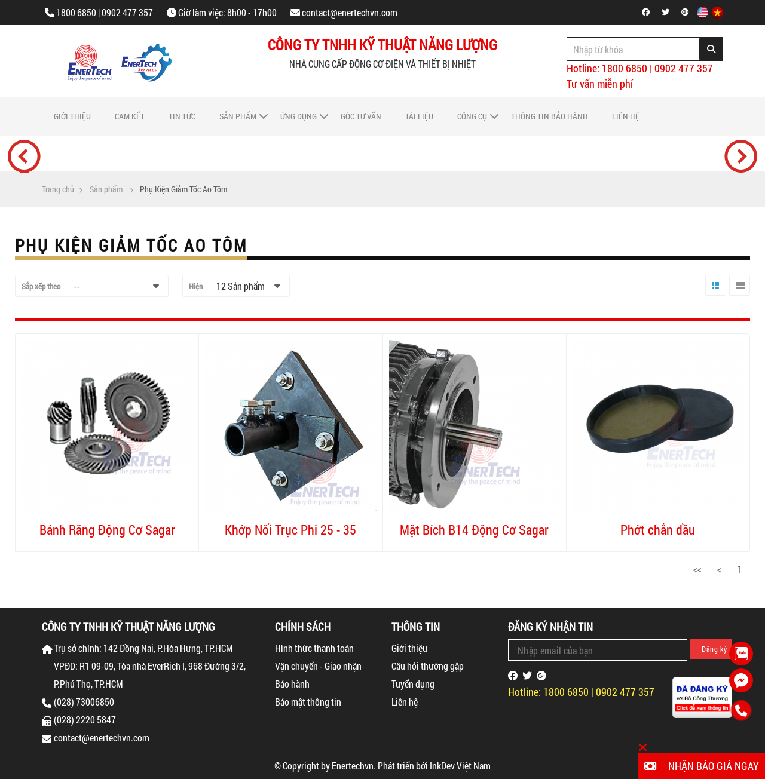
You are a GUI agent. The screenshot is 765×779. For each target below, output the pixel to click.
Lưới (713, 295)
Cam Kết (130, 116)
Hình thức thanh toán (314, 648)
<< (697, 569)
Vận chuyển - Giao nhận (318, 666)
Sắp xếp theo (41, 286)
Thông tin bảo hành (549, 116)
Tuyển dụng (412, 683)
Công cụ (472, 116)
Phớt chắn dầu (657, 529)
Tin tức (182, 116)
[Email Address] (597, 650)
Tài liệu (419, 116)
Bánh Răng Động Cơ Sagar (107, 529)
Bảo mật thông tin (308, 701)
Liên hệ (625, 116)
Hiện (196, 286)
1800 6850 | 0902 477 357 (104, 12)
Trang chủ (58, 189)
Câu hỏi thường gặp (427, 666)
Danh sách (738, 295)
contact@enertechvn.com (349, 12)
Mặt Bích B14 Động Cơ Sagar (474, 529)
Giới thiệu (72, 116)
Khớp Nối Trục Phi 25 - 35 (290, 529)
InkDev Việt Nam (460, 765)
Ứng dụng (298, 116)
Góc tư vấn (361, 116)
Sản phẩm (237, 116)
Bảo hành (292, 683)
